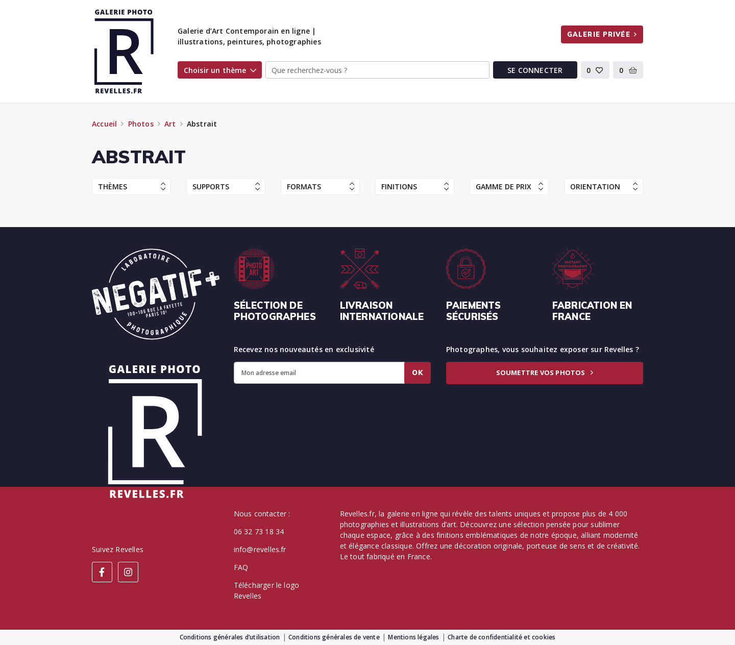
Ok (417, 372)
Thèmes (131, 186)
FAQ (241, 567)
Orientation (604, 186)
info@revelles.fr (260, 549)
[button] (595, 70)
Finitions (415, 186)
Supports (226, 186)
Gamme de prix (509, 186)
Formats (320, 186)
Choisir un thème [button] (220, 70)
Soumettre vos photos (544, 372)
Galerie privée (602, 34)
